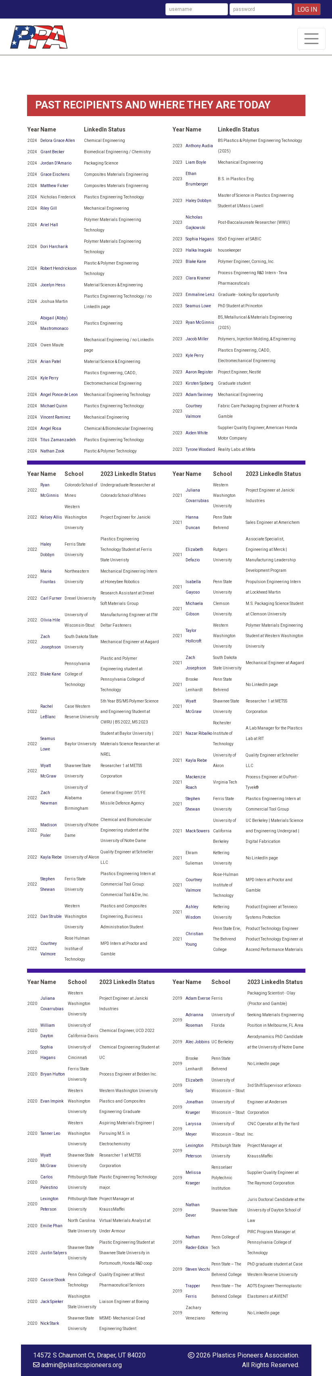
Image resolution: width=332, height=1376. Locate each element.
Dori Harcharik (54, 246)
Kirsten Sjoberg (199, 383)
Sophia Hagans (200, 239)
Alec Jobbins (198, 1042)
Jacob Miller (197, 339)
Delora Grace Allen (57, 140)
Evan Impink (51, 1101)
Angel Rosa (50, 428)
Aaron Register (199, 372)
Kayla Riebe (51, 857)
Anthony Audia (199, 146)
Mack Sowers (198, 831)
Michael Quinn (53, 406)
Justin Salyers (53, 1253)
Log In (307, 9)
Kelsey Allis (51, 517)
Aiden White (197, 433)
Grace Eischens (55, 174)
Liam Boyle (196, 162)
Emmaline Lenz (200, 294)
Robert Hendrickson (58, 268)
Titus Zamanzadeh (58, 440)
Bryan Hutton (52, 1074)
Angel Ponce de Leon (59, 394)
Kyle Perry (49, 378)
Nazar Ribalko (199, 733)
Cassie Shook (52, 1280)
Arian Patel (50, 361)
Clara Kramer (198, 278)
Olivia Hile (50, 620)
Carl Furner (51, 598)
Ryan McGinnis (200, 322)
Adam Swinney (199, 394)
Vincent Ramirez (55, 417)
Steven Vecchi (198, 1269)
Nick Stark (49, 1323)
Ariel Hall (49, 225)
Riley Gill (48, 208)
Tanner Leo (50, 1133)
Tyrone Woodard (200, 449)
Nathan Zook (52, 451)
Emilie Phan (51, 1226)
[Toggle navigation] (311, 39)
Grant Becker (52, 152)
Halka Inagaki (199, 250)
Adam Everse (198, 998)
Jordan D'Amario (55, 163)
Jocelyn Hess (52, 285)
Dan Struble (51, 916)
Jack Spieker (51, 1301)
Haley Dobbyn (198, 200)
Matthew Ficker (54, 185)
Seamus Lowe (198, 306)
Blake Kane (196, 261)
